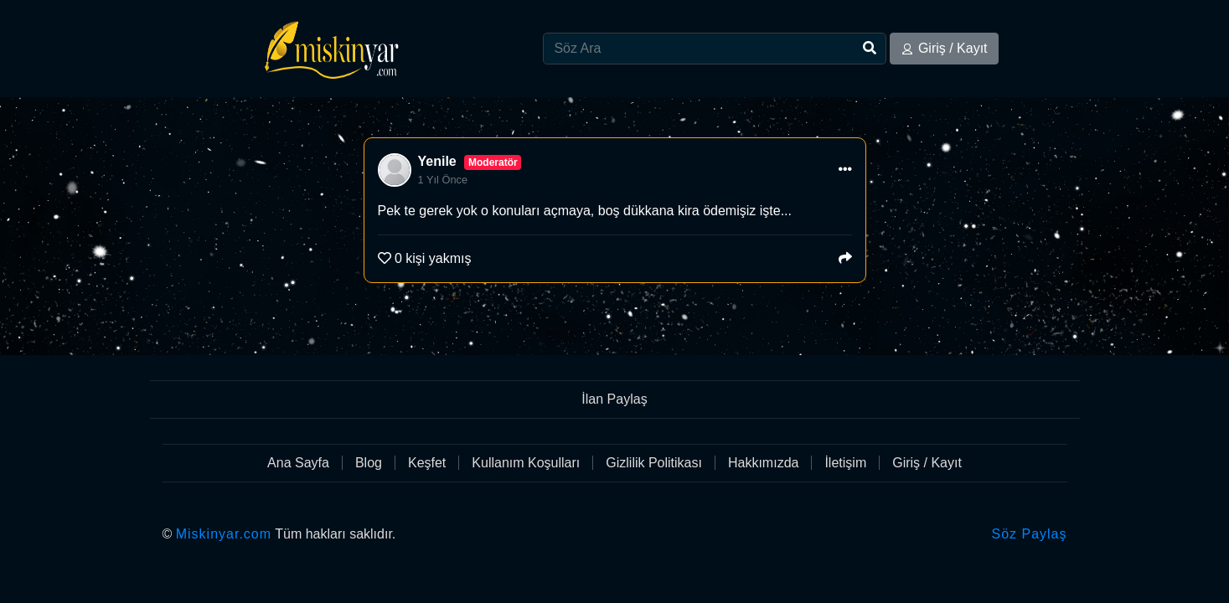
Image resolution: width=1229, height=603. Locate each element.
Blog (368, 463)
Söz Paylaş (1028, 534)
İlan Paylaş (614, 399)
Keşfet (427, 463)
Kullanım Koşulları (526, 463)
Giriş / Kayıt (944, 48)
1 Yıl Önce (443, 179)
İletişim (845, 463)
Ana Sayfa (298, 463)
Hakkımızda (763, 463)
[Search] (714, 48)
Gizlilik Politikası (654, 463)
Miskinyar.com (223, 534)
